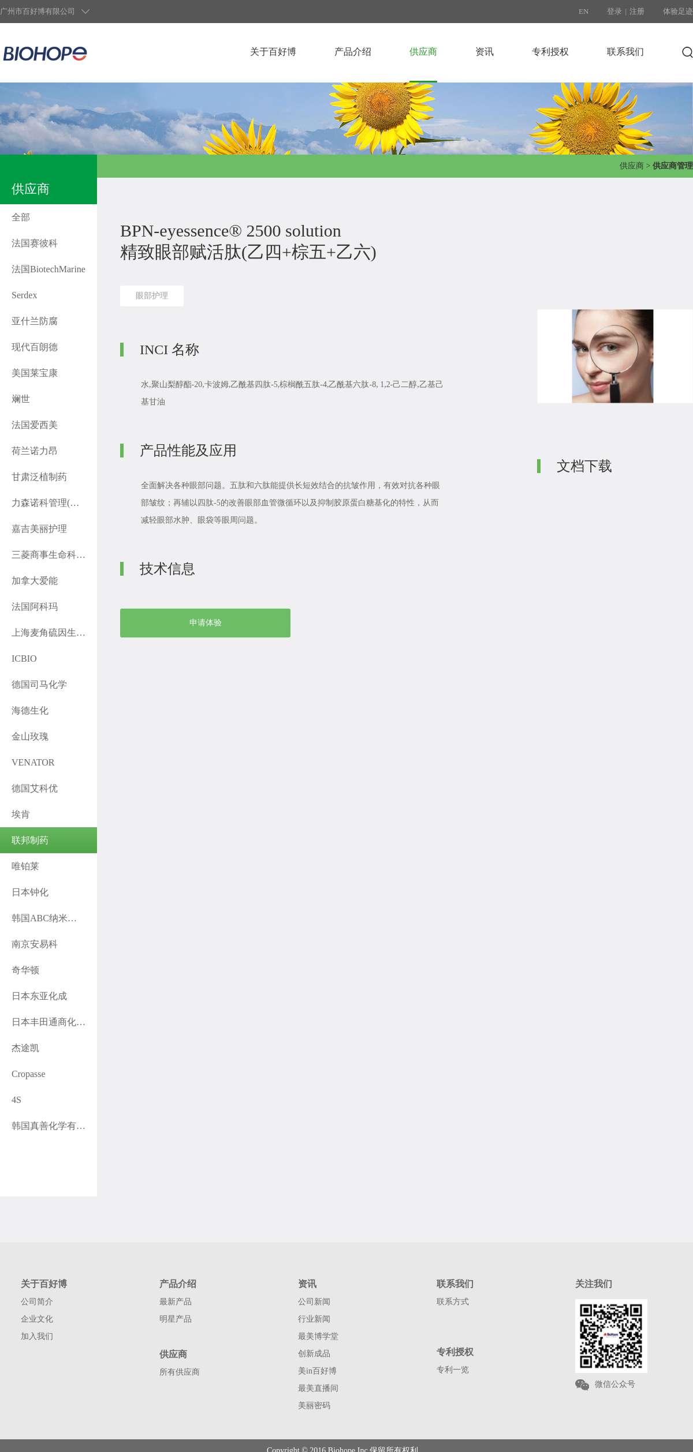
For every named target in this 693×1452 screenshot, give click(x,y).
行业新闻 (314, 1319)
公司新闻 (314, 1301)
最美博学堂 (318, 1336)
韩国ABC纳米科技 (49, 918)
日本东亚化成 (39, 996)
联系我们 (625, 52)
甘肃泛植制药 (39, 477)
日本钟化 (30, 892)
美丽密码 (314, 1405)
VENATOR (33, 762)
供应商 (423, 52)
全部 (21, 217)
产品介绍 (352, 52)
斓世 (21, 399)
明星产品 (175, 1319)
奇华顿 (25, 970)
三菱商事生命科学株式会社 (54, 555)
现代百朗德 (35, 347)
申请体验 (205, 622)
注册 (636, 11)
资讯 (484, 52)
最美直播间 (318, 1388)
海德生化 (30, 710)
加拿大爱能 (35, 581)
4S (16, 1100)
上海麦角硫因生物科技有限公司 (54, 632)
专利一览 (453, 1369)
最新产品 (175, 1301)
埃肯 (21, 814)
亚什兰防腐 (35, 321)
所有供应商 (179, 1372)
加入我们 (37, 1336)
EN (583, 11)
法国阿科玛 (35, 606)
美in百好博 (317, 1371)
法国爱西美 (35, 425)
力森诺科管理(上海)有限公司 (54, 503)
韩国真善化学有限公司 (54, 1126)
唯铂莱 (25, 866)
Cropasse (29, 1074)
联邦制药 (30, 840)
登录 (614, 11)
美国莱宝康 (35, 373)
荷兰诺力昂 (35, 451)
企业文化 (37, 1319)
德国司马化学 (39, 684)
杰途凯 (25, 1048)
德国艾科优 (35, 788)
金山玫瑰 (30, 736)
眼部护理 (152, 295)
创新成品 (314, 1353)
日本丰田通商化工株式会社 (54, 1022)
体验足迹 (678, 11)
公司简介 (37, 1301)
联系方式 (453, 1301)
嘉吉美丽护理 (39, 529)
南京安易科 (35, 944)
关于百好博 (273, 52)
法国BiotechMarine (48, 269)
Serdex (24, 295)
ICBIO (24, 658)
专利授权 (550, 52)
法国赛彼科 (35, 243)
